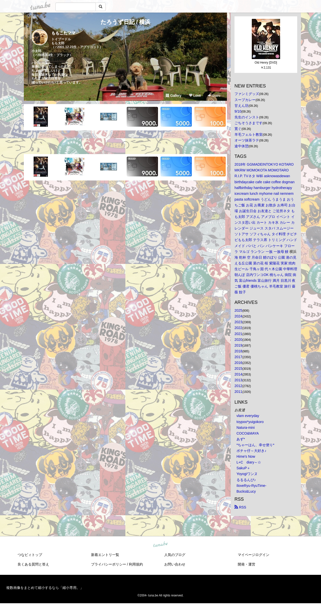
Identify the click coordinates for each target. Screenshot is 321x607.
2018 (238, 351)
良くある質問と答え (33, 564)
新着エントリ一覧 (105, 555)
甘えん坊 (241, 106)
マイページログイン (253, 555)
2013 (238, 380)
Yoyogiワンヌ (247, 474)
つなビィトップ (30, 555)
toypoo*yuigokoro (250, 422)
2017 (238, 357)
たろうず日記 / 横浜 (125, 22)
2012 (238, 386)
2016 (238, 363)
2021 (238, 334)
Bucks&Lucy (246, 491)
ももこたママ (63, 33)
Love (195, 96)
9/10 (237, 111)
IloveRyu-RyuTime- (251, 486)
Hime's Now (245, 456)
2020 (238, 340)
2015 (238, 368)
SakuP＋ (243, 468)
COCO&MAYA (247, 433)
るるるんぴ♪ (246, 480)
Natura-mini (245, 428)
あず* (240, 439)
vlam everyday (247, 416)
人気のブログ (174, 555)
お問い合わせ (174, 564)
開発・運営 (246, 564)
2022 (238, 328)
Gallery (173, 96)
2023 (238, 322)
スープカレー (245, 100)
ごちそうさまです (248, 123)
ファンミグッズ (246, 94)
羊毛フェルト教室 (248, 134)
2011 (238, 392)
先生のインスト (246, 117)
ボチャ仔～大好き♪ (251, 451)
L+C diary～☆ (248, 462)
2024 (238, 316)
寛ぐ (238, 129)
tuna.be (160, 544)
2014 (238, 374)
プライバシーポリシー (108, 564)
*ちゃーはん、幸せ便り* (255, 445)
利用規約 (136, 564)
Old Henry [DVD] (266, 62)
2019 (238, 345)
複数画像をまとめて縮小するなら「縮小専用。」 (45, 588)
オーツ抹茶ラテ (246, 140)
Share (214, 96)
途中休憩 (241, 146)
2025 (238, 310)
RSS (240, 507)
